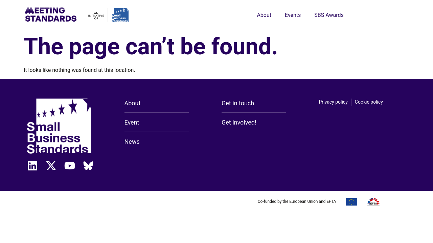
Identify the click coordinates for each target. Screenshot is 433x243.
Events (293, 15)
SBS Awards (328, 15)
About (264, 15)
